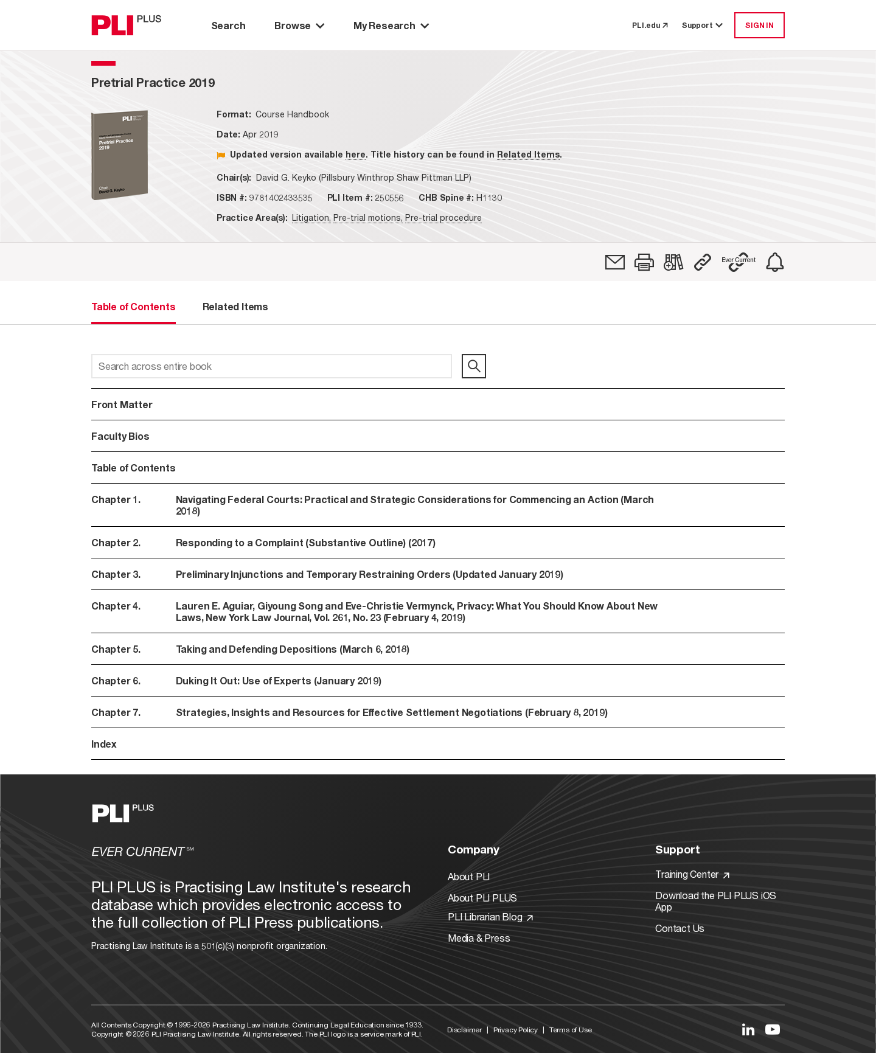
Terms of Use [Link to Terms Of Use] (570, 1029)
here (356, 154)
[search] (474, 366)
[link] (615, 262)
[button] (644, 262)
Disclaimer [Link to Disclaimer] (464, 1029)
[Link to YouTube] (772, 1029)
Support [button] (703, 25)
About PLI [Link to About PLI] (469, 876)
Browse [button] (299, 25)
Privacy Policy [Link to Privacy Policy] (515, 1029)
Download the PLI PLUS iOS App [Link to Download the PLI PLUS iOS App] (715, 900)
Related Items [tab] (235, 306)
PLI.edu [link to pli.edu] (649, 25)
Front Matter (122, 404)
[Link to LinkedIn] (748, 1029)
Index (104, 743)
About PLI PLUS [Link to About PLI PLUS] (482, 897)
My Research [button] (391, 25)
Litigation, (311, 217)
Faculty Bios (120, 436)
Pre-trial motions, (368, 217)
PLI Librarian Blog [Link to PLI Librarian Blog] (490, 916)
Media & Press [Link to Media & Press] (479, 938)
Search (228, 25)
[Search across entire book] (271, 366)
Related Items (528, 154)
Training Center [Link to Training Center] (692, 874)
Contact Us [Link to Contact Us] (679, 928)
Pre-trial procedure (443, 217)
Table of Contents (133, 467)
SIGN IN (759, 25)
